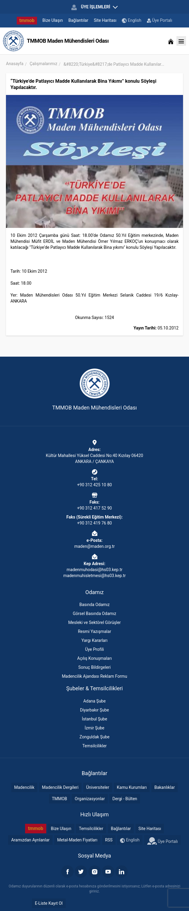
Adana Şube (94, 701)
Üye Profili (94, 649)
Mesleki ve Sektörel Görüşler (94, 622)
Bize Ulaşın (52, 20)
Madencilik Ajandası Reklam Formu (94, 676)
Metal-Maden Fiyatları (77, 840)
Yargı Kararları (94, 640)
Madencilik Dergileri (60, 787)
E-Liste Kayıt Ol (49, 903)
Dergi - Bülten (124, 798)
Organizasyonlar (90, 798)
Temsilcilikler (94, 745)
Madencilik (24, 787)
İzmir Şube (95, 728)
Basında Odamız (94, 604)
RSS (109, 840)
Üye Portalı (159, 20)
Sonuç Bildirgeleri (94, 667)
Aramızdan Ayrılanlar (30, 840)
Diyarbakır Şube (94, 710)
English (131, 20)
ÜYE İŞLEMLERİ (94, 7)
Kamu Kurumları (132, 787)
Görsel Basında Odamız (94, 613)
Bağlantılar (78, 20)
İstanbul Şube (94, 719)
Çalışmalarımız (43, 63)
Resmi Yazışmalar (94, 631)
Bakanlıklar (164, 787)
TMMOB (59, 798)
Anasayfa (14, 63)
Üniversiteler (97, 787)
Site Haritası (105, 20)
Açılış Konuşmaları (94, 658)
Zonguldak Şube (94, 736)
